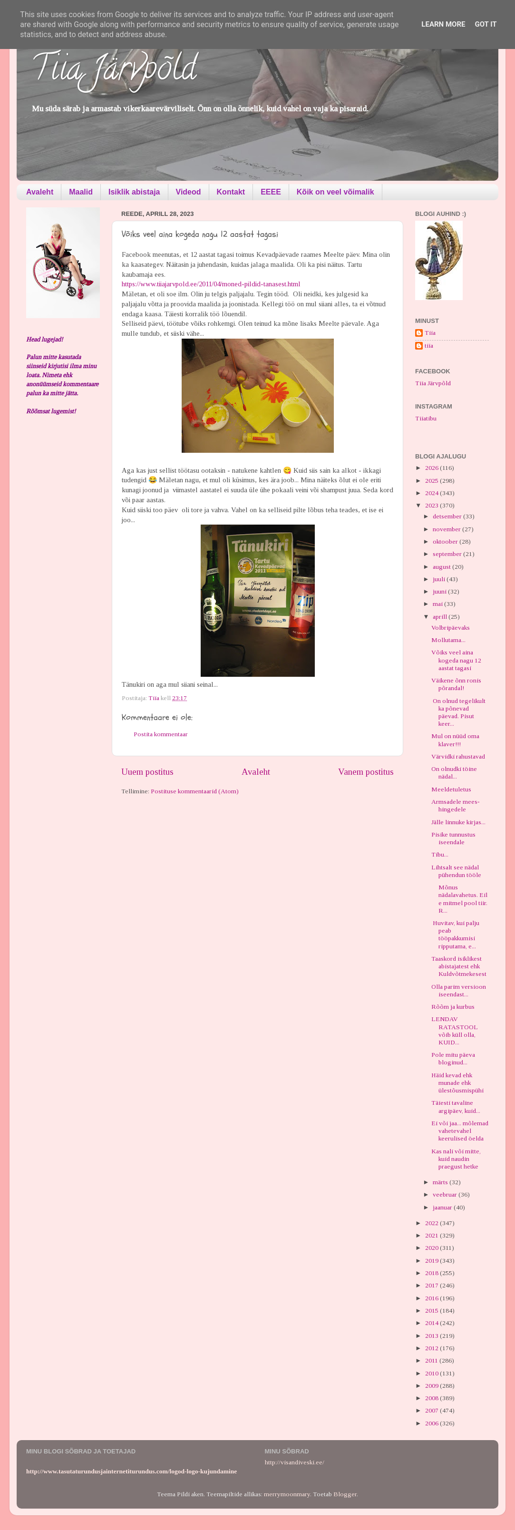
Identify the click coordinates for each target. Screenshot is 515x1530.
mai (438, 603)
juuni (440, 591)
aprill (440, 616)
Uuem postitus (147, 772)
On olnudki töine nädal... (454, 772)
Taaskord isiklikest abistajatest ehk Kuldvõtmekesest (458, 966)
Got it (485, 24)
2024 (432, 493)
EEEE (271, 192)
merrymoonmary (287, 1494)
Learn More (443, 24)
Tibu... (439, 854)
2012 (432, 1348)
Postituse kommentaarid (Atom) (195, 791)
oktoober (446, 541)
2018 (432, 1273)
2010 (432, 1373)
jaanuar (443, 1207)
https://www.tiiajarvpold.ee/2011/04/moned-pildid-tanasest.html (211, 284)
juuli (440, 579)
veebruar (445, 1194)
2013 (432, 1335)
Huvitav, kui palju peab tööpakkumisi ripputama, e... (455, 934)
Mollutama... (448, 639)
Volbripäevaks (450, 627)
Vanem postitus (366, 772)
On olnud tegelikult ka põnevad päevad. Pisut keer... (458, 712)
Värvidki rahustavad (458, 756)
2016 (432, 1298)
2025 (432, 480)
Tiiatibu (426, 418)
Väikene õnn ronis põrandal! (456, 684)
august (442, 566)
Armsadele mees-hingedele (455, 805)
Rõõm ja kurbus (453, 1006)
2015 (432, 1310)
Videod (188, 192)
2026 (432, 467)
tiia (429, 345)
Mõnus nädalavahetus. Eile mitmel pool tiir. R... (459, 899)
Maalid (81, 192)
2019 (432, 1260)
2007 (432, 1410)
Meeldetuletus (451, 789)
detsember (448, 516)
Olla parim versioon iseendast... (458, 990)
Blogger (345, 1494)
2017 (432, 1285)
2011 (432, 1360)
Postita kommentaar (161, 734)
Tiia (430, 332)
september (448, 553)
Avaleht (39, 192)
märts (441, 1182)
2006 (432, 1423)
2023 (432, 505)
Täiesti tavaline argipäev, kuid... (455, 1106)
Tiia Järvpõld (113, 71)
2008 (432, 1398)
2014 (432, 1322)
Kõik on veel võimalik (335, 192)
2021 (432, 1235)
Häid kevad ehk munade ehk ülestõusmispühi (457, 1083)
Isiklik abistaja (134, 192)
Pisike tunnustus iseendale (453, 838)
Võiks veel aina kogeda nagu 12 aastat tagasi (456, 660)
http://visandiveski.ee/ (294, 1462)
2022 (432, 1223)
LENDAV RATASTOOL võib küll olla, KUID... (454, 1030)
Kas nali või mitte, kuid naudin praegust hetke (456, 1159)
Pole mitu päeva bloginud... (453, 1058)
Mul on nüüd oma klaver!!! (455, 739)
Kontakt (231, 192)
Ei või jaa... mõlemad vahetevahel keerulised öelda (459, 1131)
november (447, 529)
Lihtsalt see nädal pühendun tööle (456, 871)
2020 (432, 1247)
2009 (432, 1385)
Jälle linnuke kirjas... (458, 822)
